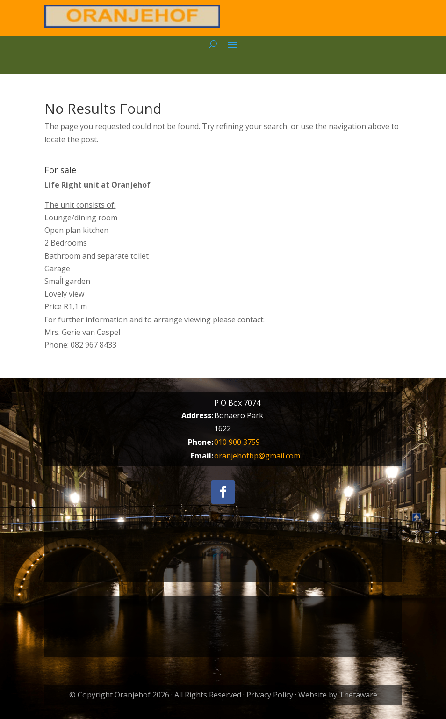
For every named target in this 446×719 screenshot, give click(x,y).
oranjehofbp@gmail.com (257, 455)
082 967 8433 (93, 345)
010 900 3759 (237, 442)
